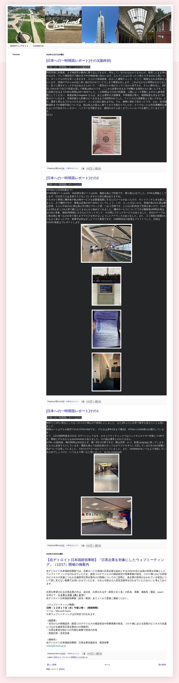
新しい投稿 (51, 665)
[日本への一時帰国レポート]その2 (72, 178)
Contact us (38, 46)
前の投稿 (162, 665)
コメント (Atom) (58, 669)
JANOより (57, 657)
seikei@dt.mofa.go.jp (56, 646)
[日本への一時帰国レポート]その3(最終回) (78, 60)
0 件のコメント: (73, 168)
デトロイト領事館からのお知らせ (75, 657)
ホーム (107, 665)
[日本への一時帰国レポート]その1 (72, 411)
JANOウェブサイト (19, 46)
